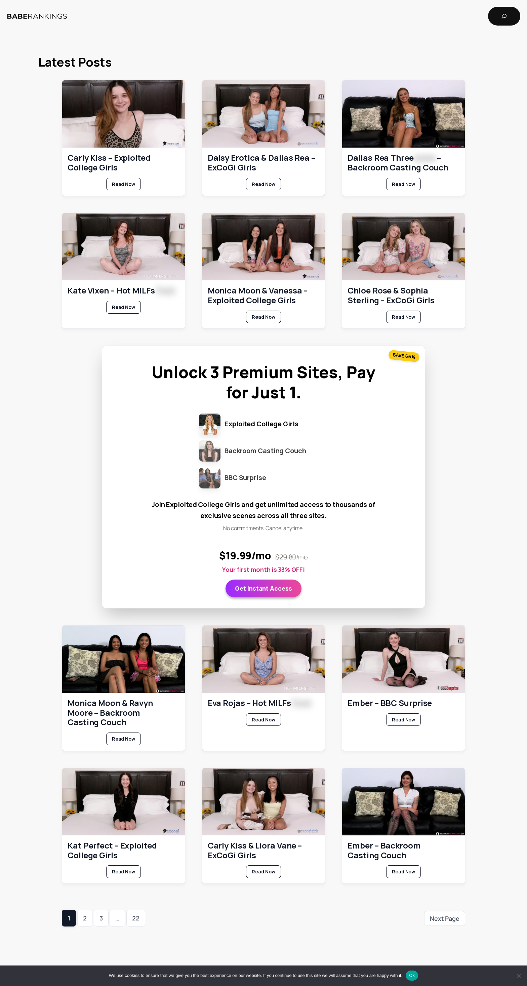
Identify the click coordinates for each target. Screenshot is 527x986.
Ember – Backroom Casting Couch (384, 850)
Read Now (126, 185)
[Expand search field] (504, 16)
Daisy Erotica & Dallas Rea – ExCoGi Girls (261, 162)
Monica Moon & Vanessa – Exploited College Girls (258, 295)
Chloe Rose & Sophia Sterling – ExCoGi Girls (391, 295)
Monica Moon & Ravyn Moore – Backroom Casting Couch (110, 712)
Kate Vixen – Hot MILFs (121, 290)
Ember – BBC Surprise (390, 703)
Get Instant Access (263, 588)
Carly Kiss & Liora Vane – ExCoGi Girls (255, 850)
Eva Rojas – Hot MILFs (259, 703)
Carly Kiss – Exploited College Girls (109, 162)
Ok (412, 975)
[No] (518, 975)
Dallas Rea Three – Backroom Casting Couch (398, 162)
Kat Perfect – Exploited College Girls (112, 850)
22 (135, 918)
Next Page (444, 918)
